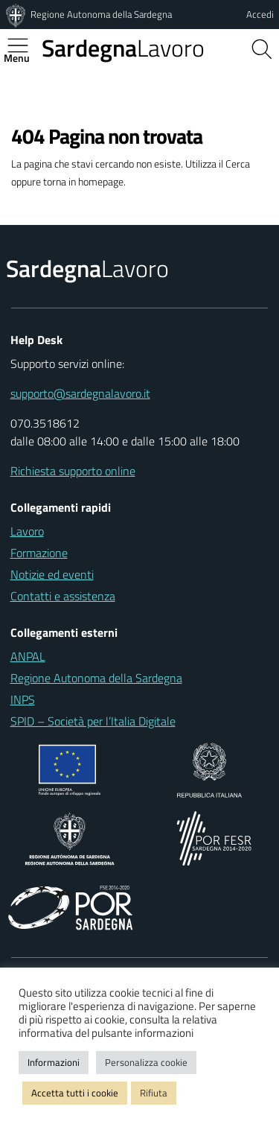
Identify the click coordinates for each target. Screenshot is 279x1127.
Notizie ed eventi (52, 574)
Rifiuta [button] (153, 1092)
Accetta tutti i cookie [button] (74, 1092)
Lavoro (123, 48)
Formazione (39, 553)
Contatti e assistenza (62, 596)
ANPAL (27, 656)
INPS (22, 699)
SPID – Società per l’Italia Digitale (93, 721)
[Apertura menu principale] (24, 45)
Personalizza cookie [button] (146, 1062)
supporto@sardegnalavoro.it (80, 393)
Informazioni (54, 1062)
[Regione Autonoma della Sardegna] (17, 14)
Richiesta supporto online (72, 471)
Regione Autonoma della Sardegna (101, 14)
